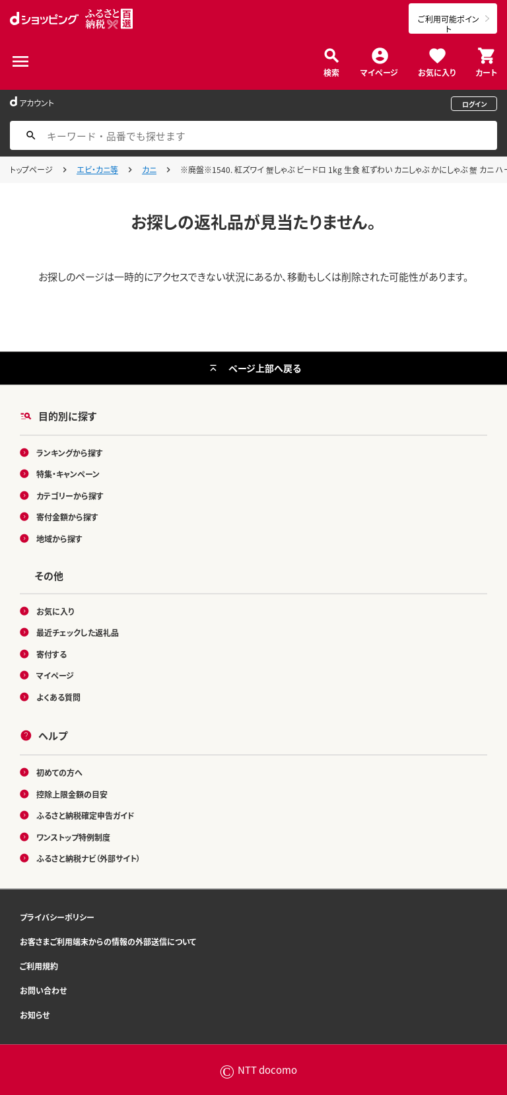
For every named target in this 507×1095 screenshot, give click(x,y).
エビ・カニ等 (97, 169)
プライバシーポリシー (57, 916)
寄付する (51, 653)
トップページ (31, 169)
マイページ (379, 72)
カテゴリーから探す (70, 495)
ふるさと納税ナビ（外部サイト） (88, 858)
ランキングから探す (69, 452)
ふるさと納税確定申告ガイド (85, 815)
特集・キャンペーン (68, 473)
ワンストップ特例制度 (73, 836)
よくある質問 (58, 696)
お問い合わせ (43, 989)
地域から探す (59, 538)
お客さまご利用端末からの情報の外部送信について (108, 940)
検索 (331, 72)
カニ (149, 169)
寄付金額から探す (67, 516)
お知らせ (35, 1014)
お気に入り (437, 72)
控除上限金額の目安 (72, 793)
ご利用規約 (39, 965)
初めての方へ (59, 772)
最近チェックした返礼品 (77, 632)
